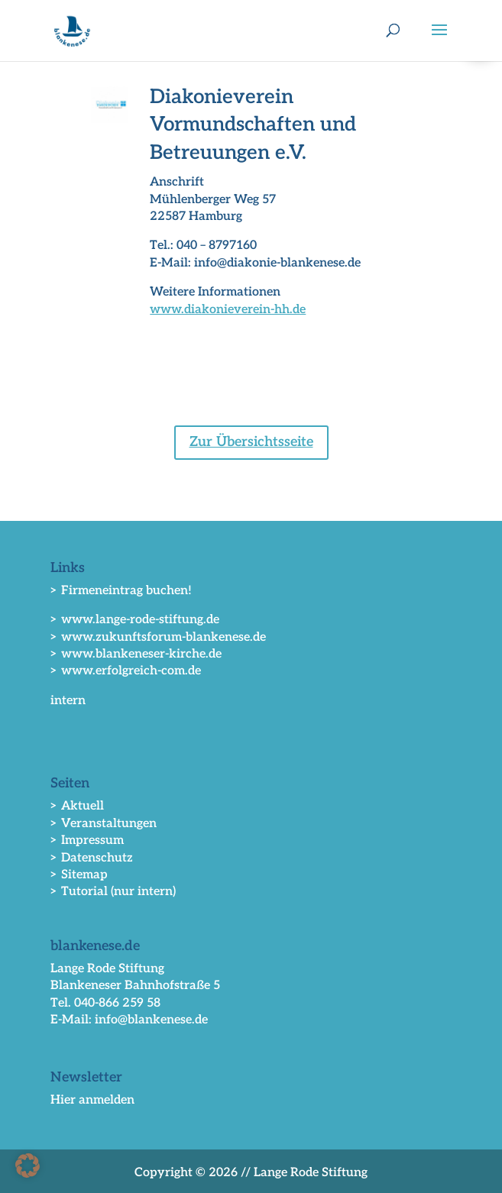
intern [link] (68, 700)
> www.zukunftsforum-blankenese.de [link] (158, 637)
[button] (439, 39)
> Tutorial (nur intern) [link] (113, 891)
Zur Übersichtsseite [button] (251, 442)
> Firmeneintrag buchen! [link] (121, 591)
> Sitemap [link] (79, 875)
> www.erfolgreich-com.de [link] (125, 671)
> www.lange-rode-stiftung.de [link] (134, 620)
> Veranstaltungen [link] (103, 823)
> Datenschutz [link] (91, 858)
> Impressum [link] (87, 840)
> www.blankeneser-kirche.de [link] (136, 654)
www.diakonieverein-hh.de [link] (228, 309)
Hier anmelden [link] (92, 1100)
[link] (72, 30)
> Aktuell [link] (77, 806)
